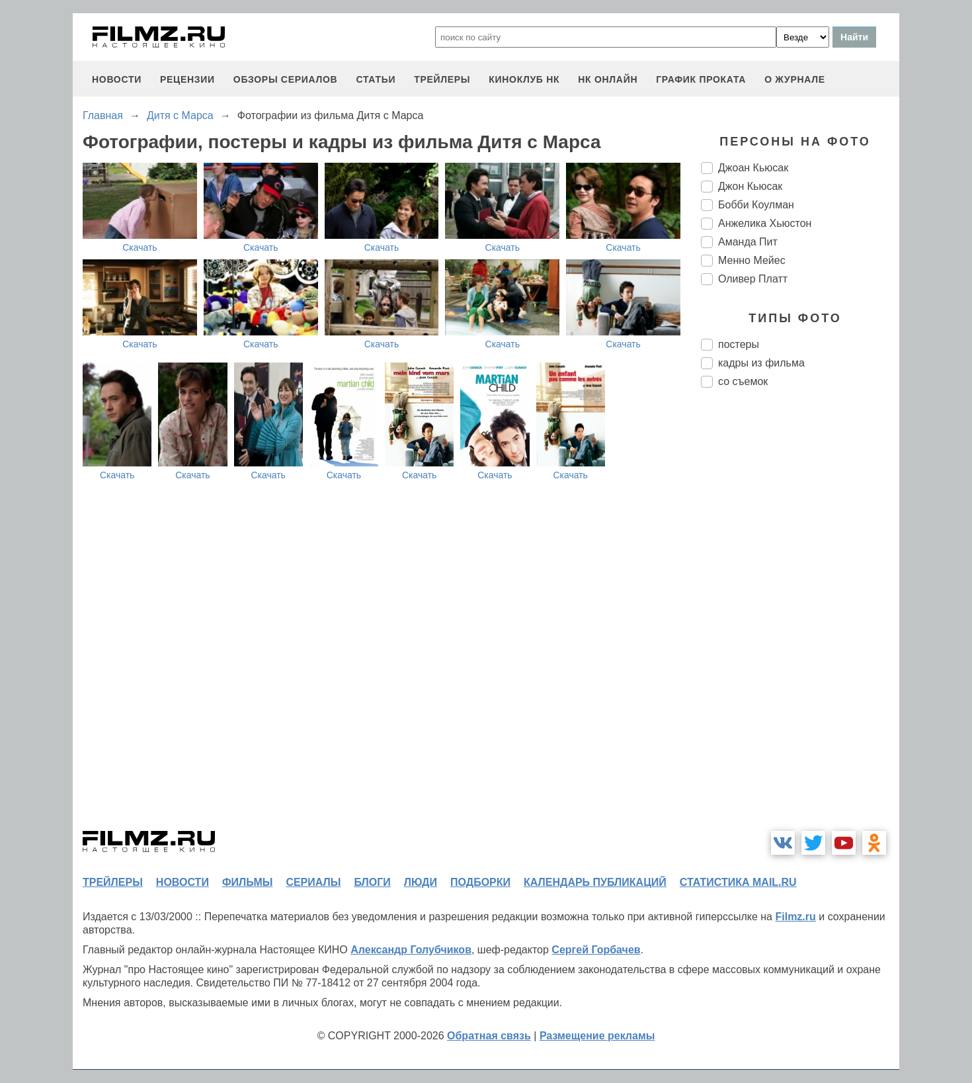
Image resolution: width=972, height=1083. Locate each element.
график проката (701, 79)
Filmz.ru (795, 916)
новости (117, 79)
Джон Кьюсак (750, 186)
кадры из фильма (761, 362)
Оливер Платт (753, 278)
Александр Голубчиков (410, 949)
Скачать (139, 247)
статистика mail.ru (738, 882)
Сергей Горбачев (595, 949)
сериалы (313, 882)
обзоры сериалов (285, 79)
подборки (480, 882)
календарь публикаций (595, 882)
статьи (375, 79)
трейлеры (442, 79)
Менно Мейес (752, 260)
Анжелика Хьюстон (764, 223)
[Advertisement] (800, 619)
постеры (738, 344)
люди (420, 882)
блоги (372, 882)
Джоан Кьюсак (753, 167)
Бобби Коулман (756, 204)
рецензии (187, 79)
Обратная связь (489, 1035)
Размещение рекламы (597, 1035)
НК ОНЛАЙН (607, 79)
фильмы (247, 882)
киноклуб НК (524, 79)
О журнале (794, 79)
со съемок (743, 381)
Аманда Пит (748, 241)
